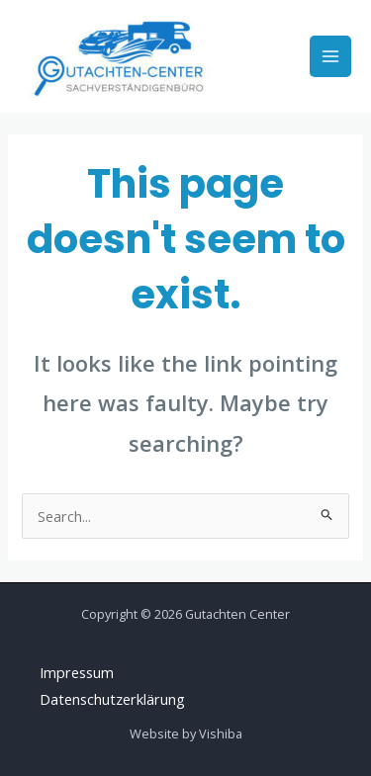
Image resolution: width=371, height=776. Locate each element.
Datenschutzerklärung (112, 699)
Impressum (77, 672)
